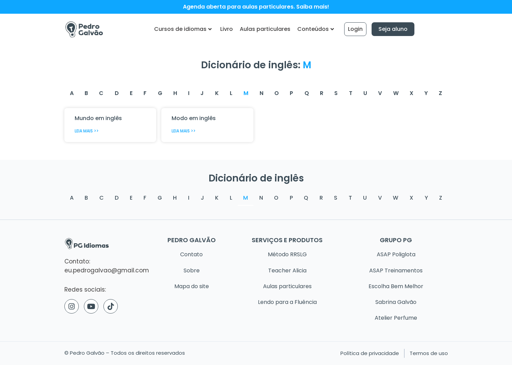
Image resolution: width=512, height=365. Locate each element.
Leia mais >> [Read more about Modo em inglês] (184, 131)
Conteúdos (315, 29)
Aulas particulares (265, 29)
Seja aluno (393, 29)
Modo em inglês (194, 118)
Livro (226, 29)
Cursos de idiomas (183, 29)
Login (355, 29)
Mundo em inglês (98, 118)
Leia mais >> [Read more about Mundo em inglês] (87, 131)
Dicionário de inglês (256, 178)
